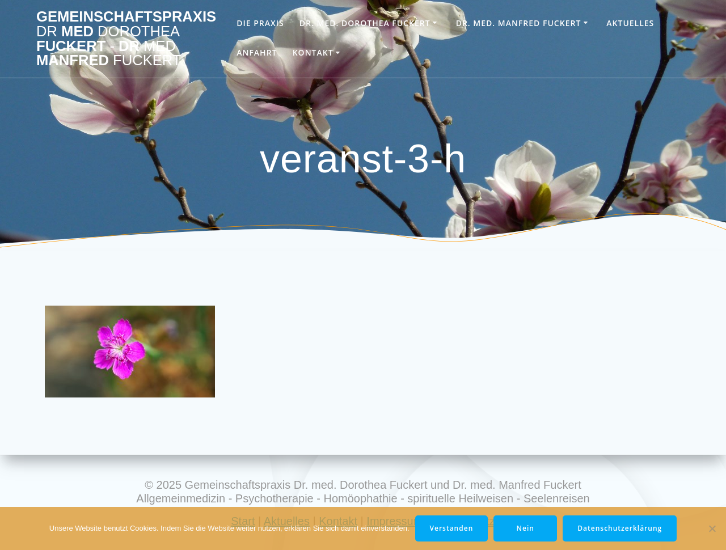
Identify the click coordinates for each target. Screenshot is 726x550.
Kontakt (313, 52)
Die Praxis (260, 23)
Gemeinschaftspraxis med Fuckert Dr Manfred (126, 38)
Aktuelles (630, 23)
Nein (525, 528)
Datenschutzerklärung (619, 528)
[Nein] (711, 528)
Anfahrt (257, 52)
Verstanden (452, 528)
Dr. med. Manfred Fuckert (518, 23)
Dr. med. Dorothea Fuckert (364, 23)
